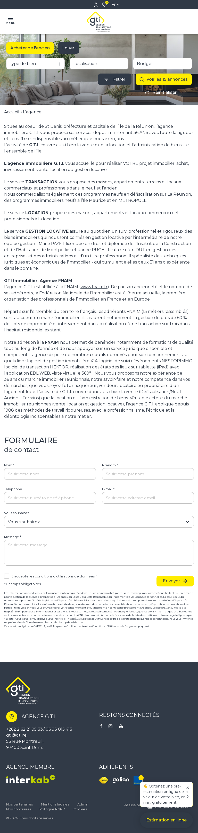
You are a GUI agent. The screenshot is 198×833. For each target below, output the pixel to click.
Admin (82, 804)
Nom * (9, 465)
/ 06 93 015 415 (57, 729)
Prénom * (110, 465)
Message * (12, 537)
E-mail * (108, 489)
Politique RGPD (52, 809)
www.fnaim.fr (94, 286)
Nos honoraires (18, 809)
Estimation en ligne (166, 823)
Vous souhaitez (16, 513)
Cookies (80, 809)
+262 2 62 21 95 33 (24, 729)
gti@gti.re (16, 735)
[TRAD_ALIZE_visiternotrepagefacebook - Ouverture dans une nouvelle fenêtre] (101, 726)
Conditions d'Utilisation (106, 626)
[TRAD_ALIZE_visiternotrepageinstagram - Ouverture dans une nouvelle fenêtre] (110, 726)
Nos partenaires (19, 804)
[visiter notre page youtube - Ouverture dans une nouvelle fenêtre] (121, 726)
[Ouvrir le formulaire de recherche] (114, 79)
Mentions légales (55, 804)
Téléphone (13, 489)
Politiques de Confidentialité (67, 626)
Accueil (11, 112)
